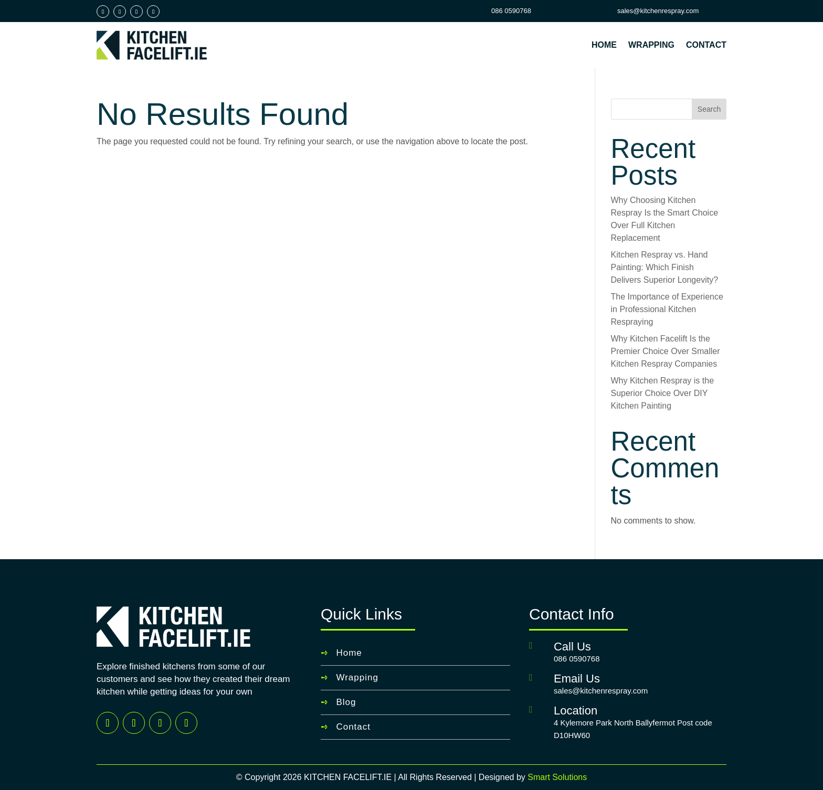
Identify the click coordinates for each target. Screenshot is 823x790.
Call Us (572, 646)
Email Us (577, 678)
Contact (706, 44)
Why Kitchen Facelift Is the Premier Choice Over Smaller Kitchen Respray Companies (665, 351)
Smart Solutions (557, 777)
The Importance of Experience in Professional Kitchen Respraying (667, 309)
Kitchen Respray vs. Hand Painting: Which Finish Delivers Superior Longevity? (665, 267)
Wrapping (651, 44)
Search (709, 109)
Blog (346, 702)
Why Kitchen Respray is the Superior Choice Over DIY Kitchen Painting (662, 393)
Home (604, 44)
